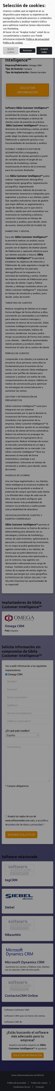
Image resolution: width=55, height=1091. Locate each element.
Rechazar (27, 50)
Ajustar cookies (10, 50)
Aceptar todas (44, 50)
